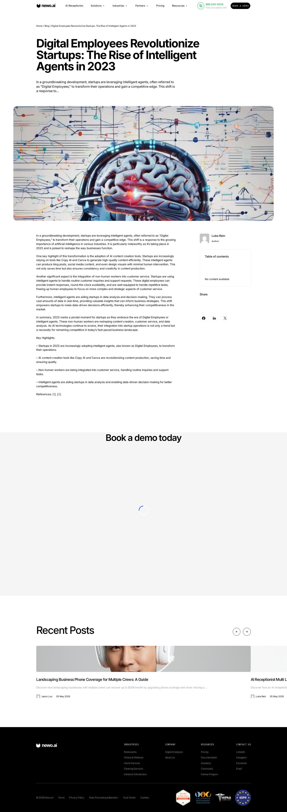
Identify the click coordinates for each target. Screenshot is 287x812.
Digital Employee (174, 751)
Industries (120, 6)
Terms (61, 797)
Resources (180, 6)
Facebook (241, 763)
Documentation (209, 757)
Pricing (160, 6)
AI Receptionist (74, 6)
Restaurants (130, 751)
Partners (142, 6)
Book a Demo (240, 6)
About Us (170, 757)
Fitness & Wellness (133, 757)
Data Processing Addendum (103, 797)
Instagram (241, 757)
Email (239, 768)
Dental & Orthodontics (135, 774)
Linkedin (240, 751)
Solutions (98, 6)
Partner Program (209, 774)
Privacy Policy (76, 797)
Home (39, 26)
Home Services (132, 763)
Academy (206, 763)
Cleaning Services (133, 768)
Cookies (144, 797)
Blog (47, 26)
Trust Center (129, 797)
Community (207, 768)
